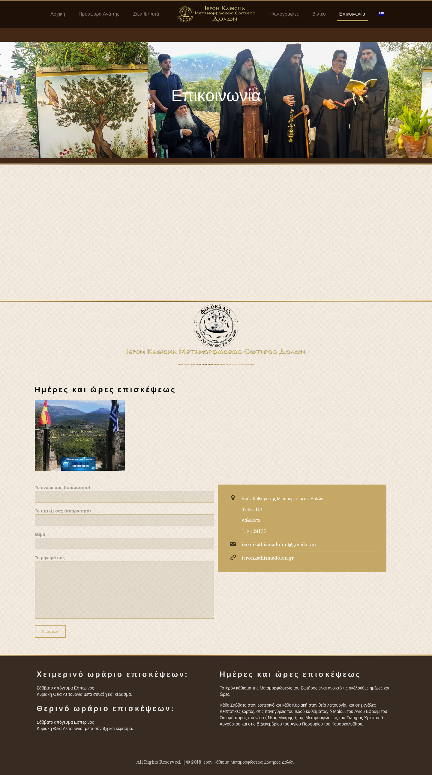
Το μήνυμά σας (124, 587)
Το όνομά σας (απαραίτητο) (124, 494)
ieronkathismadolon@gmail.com (279, 544)
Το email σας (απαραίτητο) (124, 517)
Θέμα (124, 540)
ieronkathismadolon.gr (268, 558)
